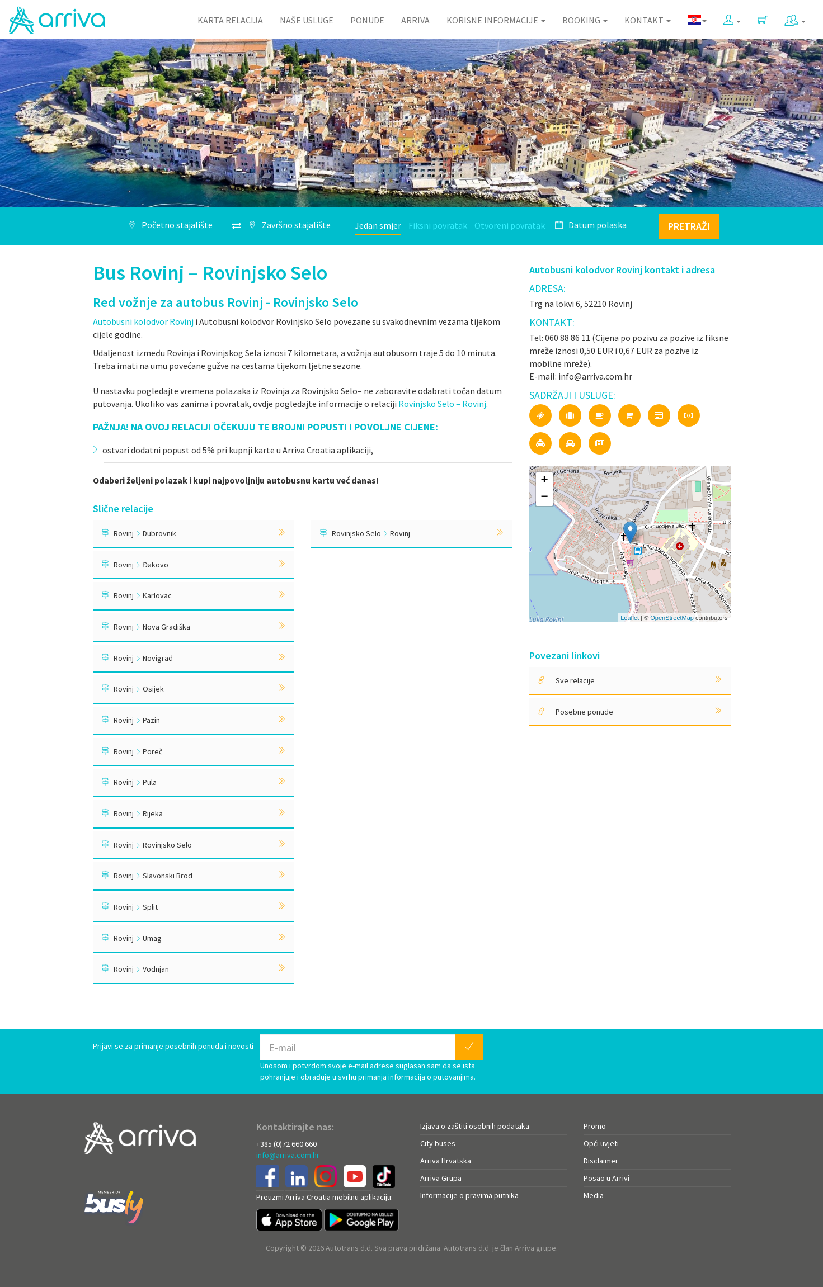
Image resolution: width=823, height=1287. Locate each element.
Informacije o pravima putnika (469, 1195)
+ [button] (544, 480)
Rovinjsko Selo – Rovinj (442, 403)
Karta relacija (230, 20)
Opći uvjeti (601, 1143)
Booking (585, 20)
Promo (595, 1126)
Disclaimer (601, 1161)
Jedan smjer (378, 225)
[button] (732, 18)
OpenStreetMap (672, 617)
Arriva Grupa (441, 1178)
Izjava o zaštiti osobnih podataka (474, 1126)
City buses (437, 1143)
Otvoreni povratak (509, 225)
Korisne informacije (495, 20)
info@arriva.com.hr (287, 1155)
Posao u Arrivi (606, 1178)
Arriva (415, 20)
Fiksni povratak (437, 225)
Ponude (367, 20)
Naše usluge (306, 20)
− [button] (544, 497)
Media (594, 1195)
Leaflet (629, 617)
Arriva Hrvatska (445, 1161)
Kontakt (647, 20)
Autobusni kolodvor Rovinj (143, 321)
